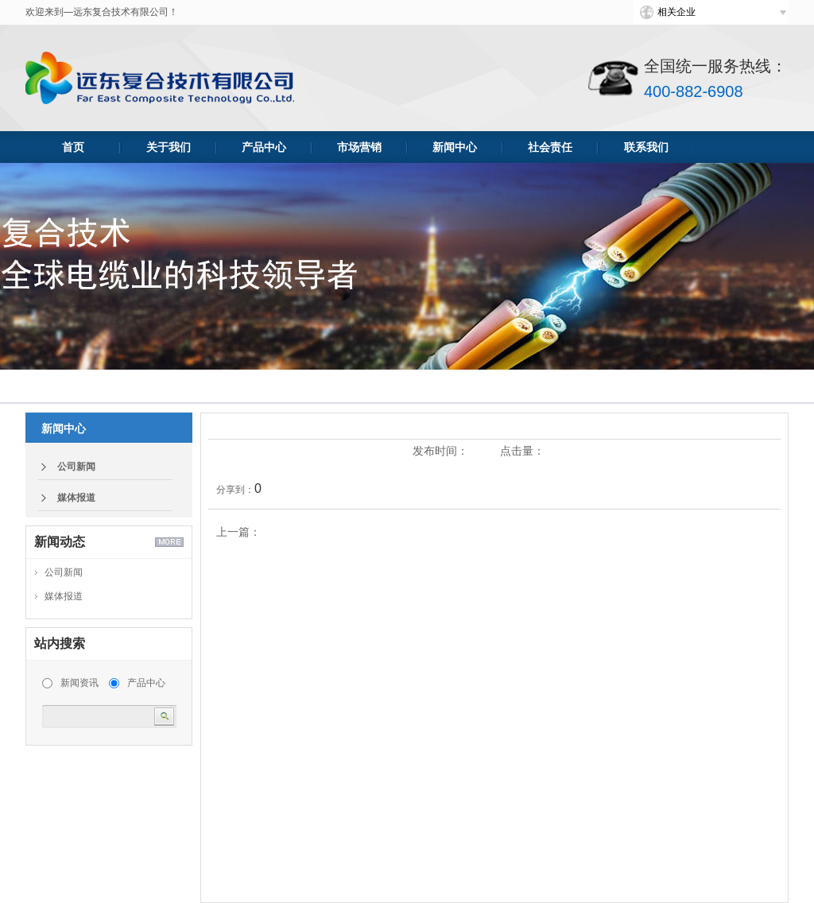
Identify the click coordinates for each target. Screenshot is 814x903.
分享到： (235, 489)
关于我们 (168, 147)
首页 (73, 147)
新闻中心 (454, 147)
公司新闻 (76, 466)
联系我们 (646, 147)
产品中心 (264, 147)
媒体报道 (76, 497)
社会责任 (550, 147)
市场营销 (359, 147)
